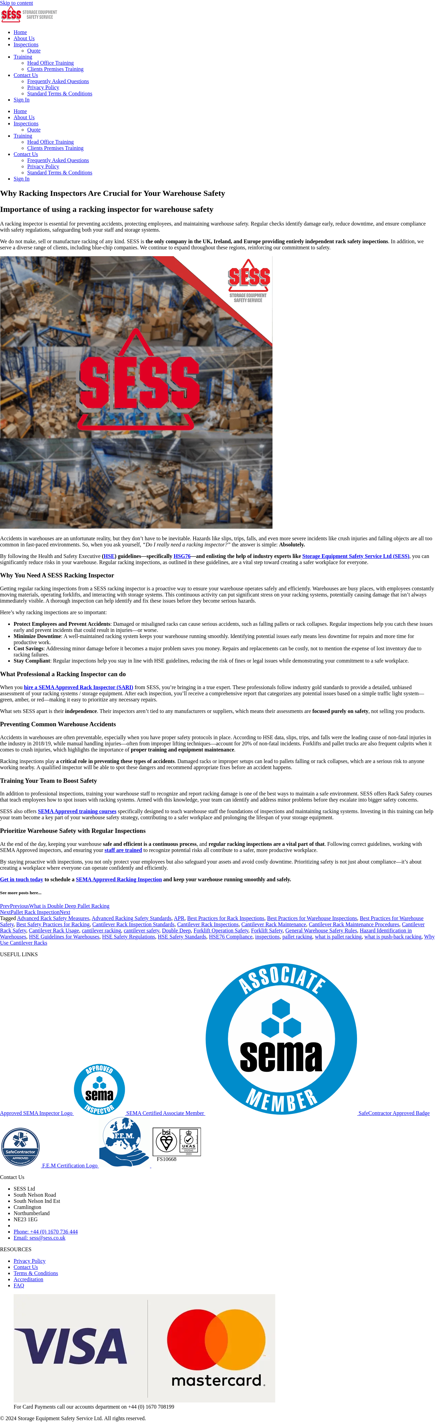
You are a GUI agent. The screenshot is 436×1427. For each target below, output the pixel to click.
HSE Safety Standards (182, 937)
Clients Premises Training (55, 69)
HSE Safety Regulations (128, 937)
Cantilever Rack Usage (54, 930)
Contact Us (26, 75)
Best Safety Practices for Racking (53, 924)
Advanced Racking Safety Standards (131, 918)
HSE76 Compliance (230, 937)
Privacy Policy (43, 87)
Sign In (22, 100)
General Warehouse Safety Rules (321, 930)
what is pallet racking (338, 937)
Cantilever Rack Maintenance (274, 924)
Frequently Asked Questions (58, 81)
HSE (109, 556)
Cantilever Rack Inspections (207, 924)
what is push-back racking (393, 937)
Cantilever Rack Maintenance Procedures (354, 924)
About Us (24, 38)
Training (23, 57)
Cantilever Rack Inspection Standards (133, 924)
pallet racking (297, 937)
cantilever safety (141, 930)
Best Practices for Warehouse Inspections (312, 918)
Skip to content (16, 3)
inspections (267, 937)
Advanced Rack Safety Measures (53, 918)
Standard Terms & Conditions (59, 93)
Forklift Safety (267, 930)
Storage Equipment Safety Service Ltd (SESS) (355, 556)
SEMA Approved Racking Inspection (119, 879)
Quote (34, 50)
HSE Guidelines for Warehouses (64, 937)
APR (179, 918)
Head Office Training (50, 63)
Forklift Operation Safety (220, 930)
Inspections (26, 44)
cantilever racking (101, 930)
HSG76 (182, 556)
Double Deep (176, 930)
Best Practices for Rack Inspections (225, 918)
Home (20, 32)
